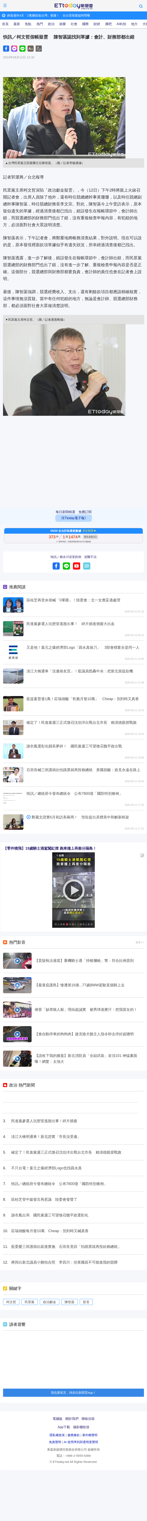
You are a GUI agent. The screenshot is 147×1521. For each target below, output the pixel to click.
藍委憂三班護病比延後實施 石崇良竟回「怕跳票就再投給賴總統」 (66, 1247)
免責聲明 (55, 1442)
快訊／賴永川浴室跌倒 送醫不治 (73, 557)
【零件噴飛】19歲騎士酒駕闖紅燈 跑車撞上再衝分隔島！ (49, 848)
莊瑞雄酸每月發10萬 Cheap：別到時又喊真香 (49, 1231)
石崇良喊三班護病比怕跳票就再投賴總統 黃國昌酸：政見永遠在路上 (83, 770)
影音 (86, 1302)
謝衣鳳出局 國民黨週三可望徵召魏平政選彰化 (49, 1215)
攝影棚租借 (81, 1427)
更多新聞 (88, 530)
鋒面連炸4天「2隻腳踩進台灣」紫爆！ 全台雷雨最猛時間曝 (48, 15)
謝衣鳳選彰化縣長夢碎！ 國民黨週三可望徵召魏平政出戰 (74, 746)
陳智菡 (69, 1302)
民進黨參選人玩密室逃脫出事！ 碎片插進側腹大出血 (71, 624)
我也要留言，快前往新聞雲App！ (73, 1392)
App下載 (64, 1427)
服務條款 (73, 1435)
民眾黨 (29, 1302)
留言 (86, 566)
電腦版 (57, 1418)
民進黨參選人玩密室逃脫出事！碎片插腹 (44, 1121)
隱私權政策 (57, 1435)
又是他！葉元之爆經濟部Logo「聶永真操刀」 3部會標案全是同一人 (83, 647)
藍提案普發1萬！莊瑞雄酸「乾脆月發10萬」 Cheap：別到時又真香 (83, 699)
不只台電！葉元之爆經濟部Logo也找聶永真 (46, 1168)
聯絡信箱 (88, 1418)
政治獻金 (49, 1302)
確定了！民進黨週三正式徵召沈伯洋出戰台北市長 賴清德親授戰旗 (82, 723)
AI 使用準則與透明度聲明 (81, 1442)
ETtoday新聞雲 (73, 6)
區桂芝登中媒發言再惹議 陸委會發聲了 (44, 1199)
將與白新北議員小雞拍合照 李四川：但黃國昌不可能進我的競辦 (64, 1262)
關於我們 (71, 1418)
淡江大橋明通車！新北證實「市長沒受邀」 (46, 1137)
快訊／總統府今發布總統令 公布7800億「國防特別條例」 (75, 794)
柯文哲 (11, 1302)
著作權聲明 (89, 1435)
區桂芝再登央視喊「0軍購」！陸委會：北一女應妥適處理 (73, 600)
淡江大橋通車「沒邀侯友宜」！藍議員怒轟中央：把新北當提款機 (80, 671)
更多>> (140, 942)
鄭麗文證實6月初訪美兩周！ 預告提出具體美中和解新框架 (80, 817)
